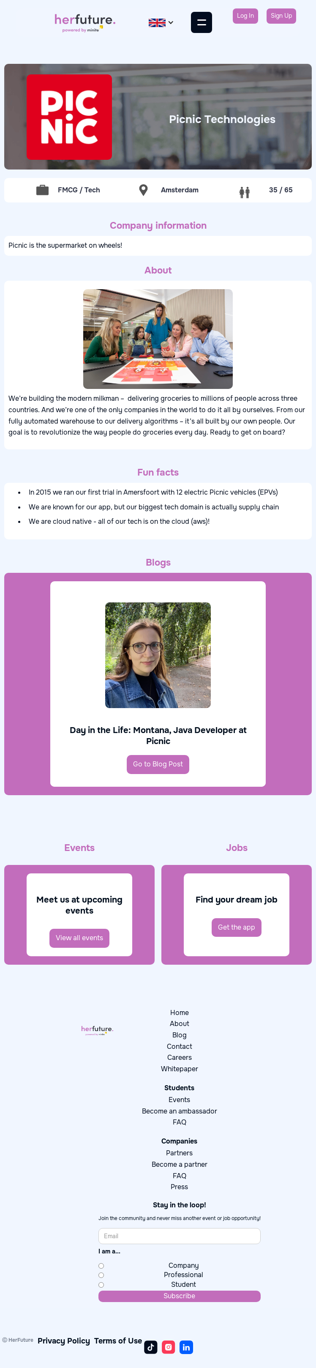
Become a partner (179, 1164)
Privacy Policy (64, 1341)
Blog (179, 1035)
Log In (245, 15)
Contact (179, 1046)
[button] (161, 22)
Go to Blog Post (158, 764)
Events (179, 1099)
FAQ (179, 1122)
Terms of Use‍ (118, 1341)
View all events (79, 937)
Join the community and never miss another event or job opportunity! (179, 1218)
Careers (179, 1057)
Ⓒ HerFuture (17, 1340)
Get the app (236, 927)
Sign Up (281, 15)
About (179, 1023)
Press (179, 1186)
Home (179, 1012)
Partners (179, 1153)
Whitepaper (179, 1068)
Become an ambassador (179, 1111)
